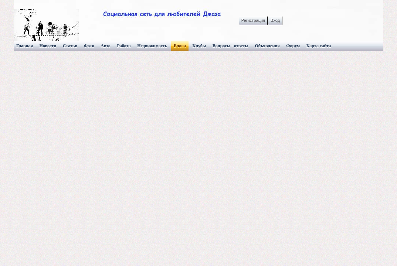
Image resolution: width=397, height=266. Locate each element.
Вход (275, 20)
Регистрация (253, 20)
